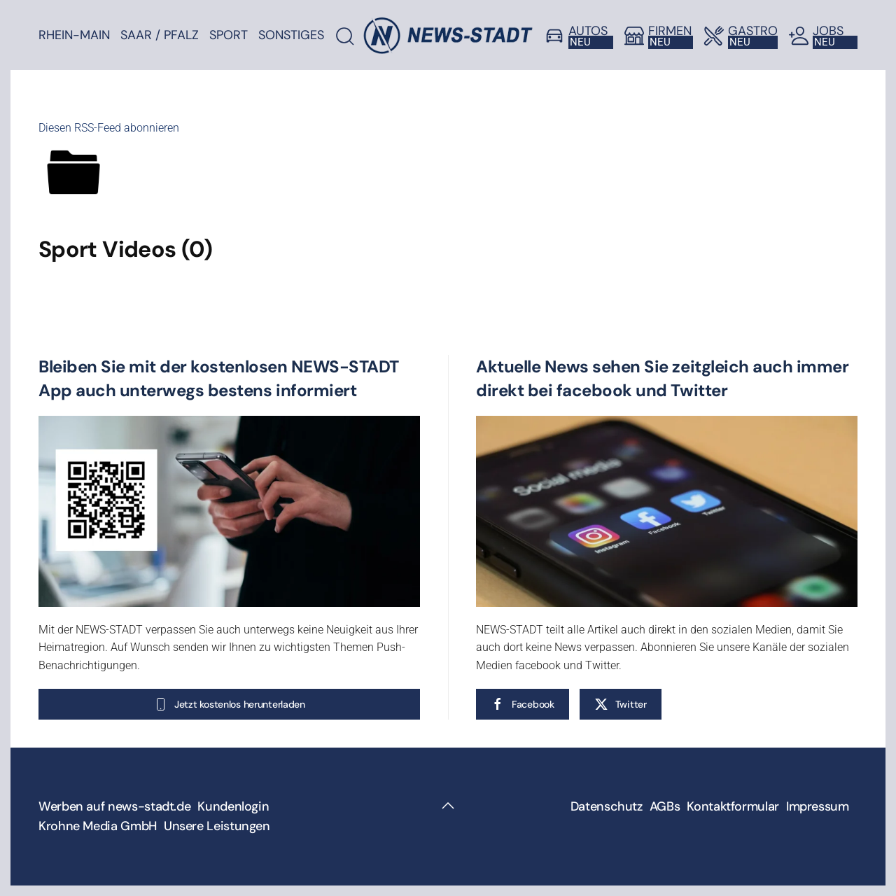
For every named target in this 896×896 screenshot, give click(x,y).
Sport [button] (228, 35)
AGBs (665, 806)
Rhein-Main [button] (74, 35)
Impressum (817, 806)
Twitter (620, 704)
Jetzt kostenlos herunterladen (229, 704)
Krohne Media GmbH (97, 826)
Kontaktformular (733, 806)
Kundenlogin (233, 806)
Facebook (522, 704)
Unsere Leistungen (217, 826)
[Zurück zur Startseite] (448, 35)
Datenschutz (606, 806)
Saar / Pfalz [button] (159, 35)
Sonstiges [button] (291, 35)
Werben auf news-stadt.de (114, 806)
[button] (448, 806)
